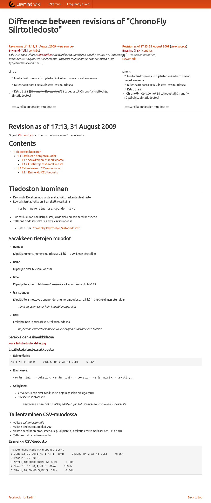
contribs (34, 50)
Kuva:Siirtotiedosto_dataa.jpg (27, 343)
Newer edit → (131, 59)
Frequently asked (78, 4)
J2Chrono (54, 4)
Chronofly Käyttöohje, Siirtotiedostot (56, 228)
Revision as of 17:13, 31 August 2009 (32, 46)
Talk (24, 50)
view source (65, 46)
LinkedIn (28, 496)
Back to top (195, 496)
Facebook (15, 496)
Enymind (14, 50)
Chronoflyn (44, 54)
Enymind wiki (28, 4)
